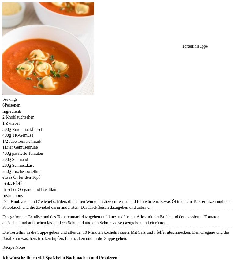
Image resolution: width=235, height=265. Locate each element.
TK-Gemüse (22, 135)
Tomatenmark (30, 141)
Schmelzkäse (23, 165)
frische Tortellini (26, 171)
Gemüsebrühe (26, 147)
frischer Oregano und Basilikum (31, 189)
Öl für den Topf (26, 177)
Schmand (20, 159)
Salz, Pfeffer (14, 183)
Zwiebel (13, 123)
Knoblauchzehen (20, 117)
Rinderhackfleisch (27, 129)
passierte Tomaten (27, 153)
